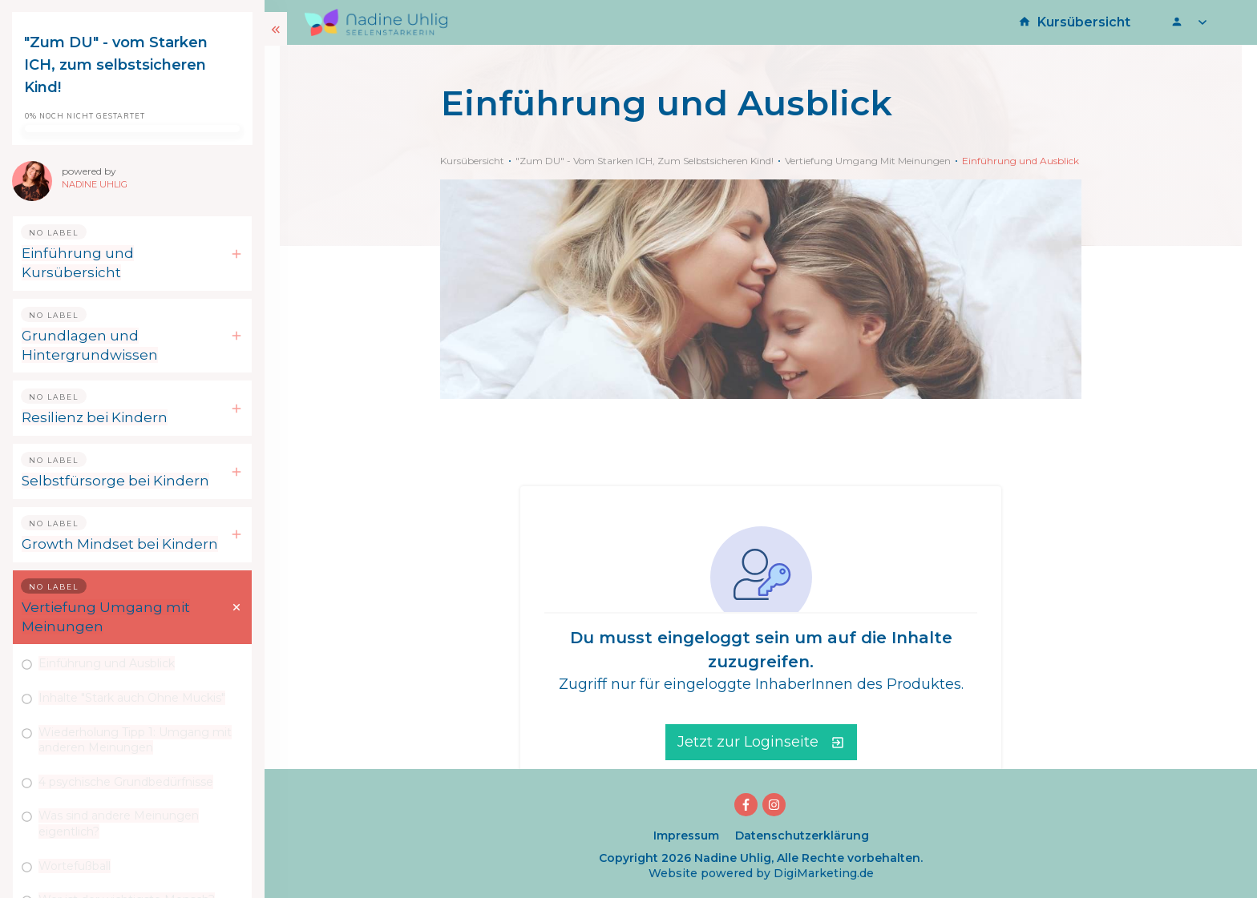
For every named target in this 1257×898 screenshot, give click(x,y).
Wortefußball (74, 866)
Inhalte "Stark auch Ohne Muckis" (131, 698)
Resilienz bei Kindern (95, 417)
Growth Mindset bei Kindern (120, 544)
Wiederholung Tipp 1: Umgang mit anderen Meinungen (135, 740)
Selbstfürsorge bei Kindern (115, 481)
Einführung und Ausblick (106, 663)
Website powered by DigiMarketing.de (761, 873)
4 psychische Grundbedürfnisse (125, 782)
